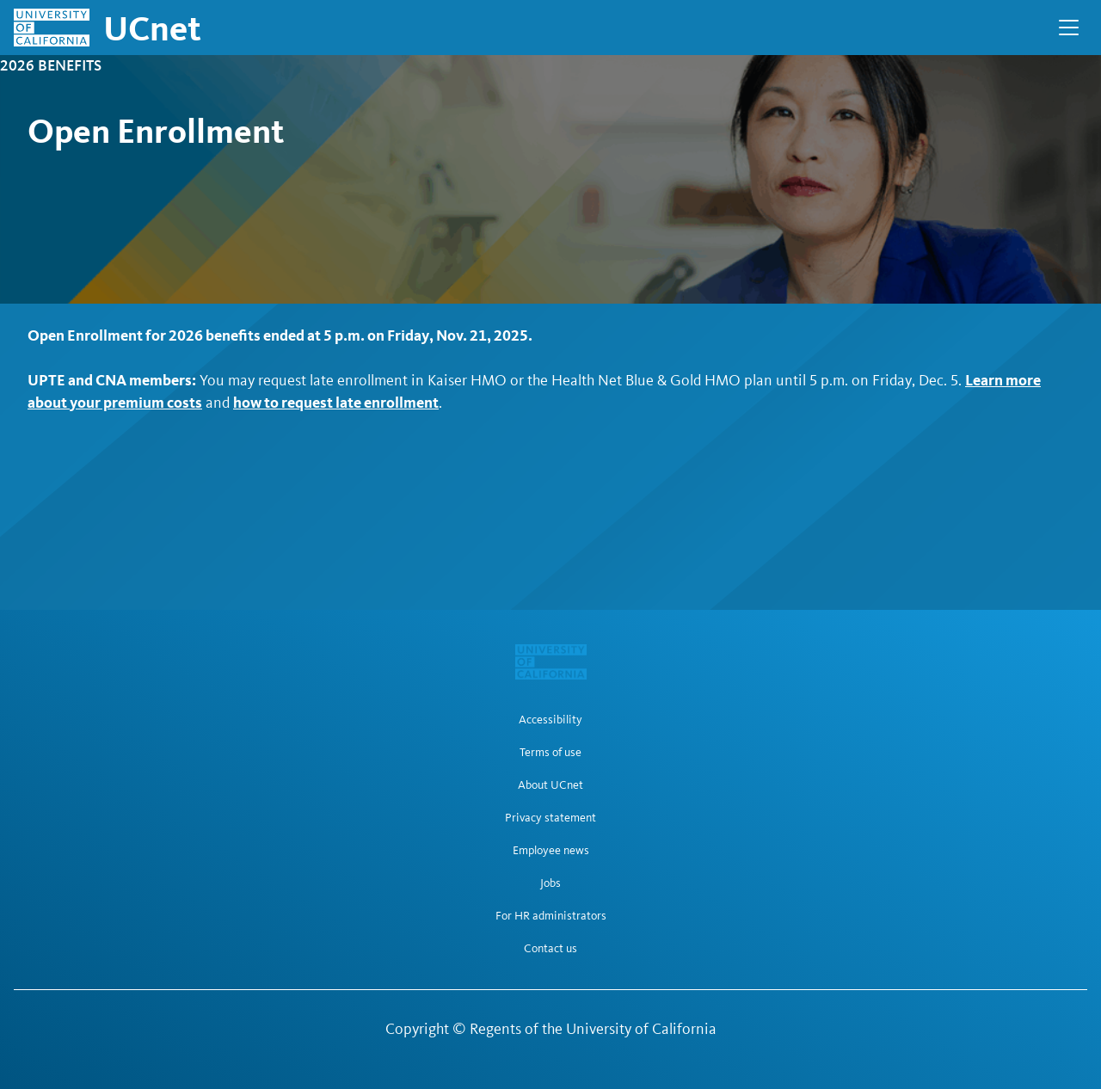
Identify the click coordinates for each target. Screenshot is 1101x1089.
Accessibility (550, 720)
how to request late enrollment (336, 402)
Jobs (550, 883)
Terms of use (550, 753)
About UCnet (550, 785)
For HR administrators (550, 916)
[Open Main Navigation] (1068, 27)
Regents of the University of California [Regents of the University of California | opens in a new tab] (593, 1028)
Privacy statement (550, 818)
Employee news (551, 851)
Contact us (550, 949)
